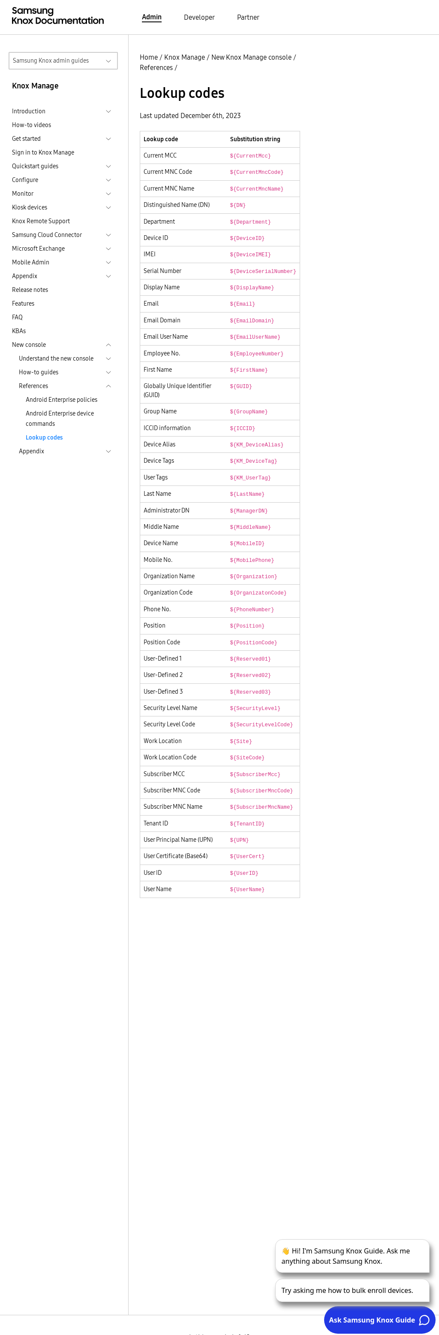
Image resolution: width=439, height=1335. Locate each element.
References (156, 67)
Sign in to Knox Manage (43, 152)
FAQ (17, 317)
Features (23, 303)
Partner (248, 17)
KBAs (19, 331)
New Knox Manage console (251, 57)
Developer (199, 17)
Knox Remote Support (41, 221)
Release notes (30, 289)
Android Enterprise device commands (60, 418)
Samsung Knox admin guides (51, 60)
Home (149, 57)
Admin (152, 16)
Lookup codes (44, 437)
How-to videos (31, 125)
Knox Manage (184, 57)
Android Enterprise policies (61, 399)
